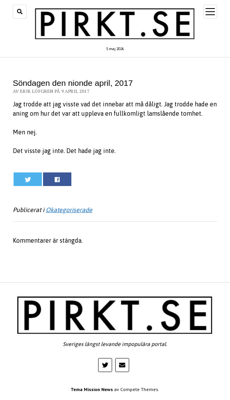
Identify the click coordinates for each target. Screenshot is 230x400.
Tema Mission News (92, 389)
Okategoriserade (69, 209)
